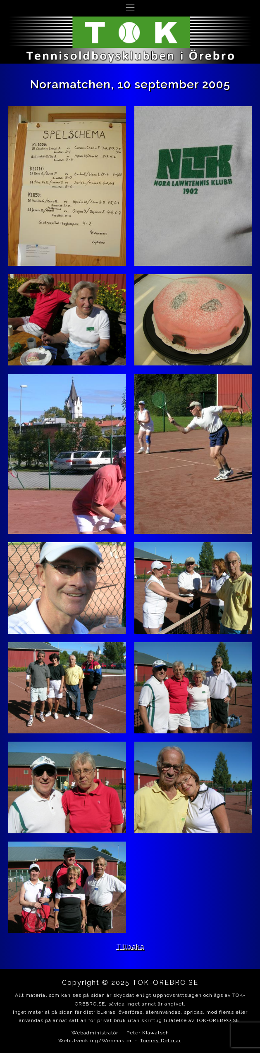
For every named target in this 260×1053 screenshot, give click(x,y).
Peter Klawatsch (147, 1033)
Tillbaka (130, 946)
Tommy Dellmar (160, 1041)
